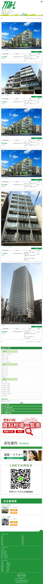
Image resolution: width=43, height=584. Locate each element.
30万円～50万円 (6, 389)
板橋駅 (8, 562)
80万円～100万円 (6, 393)
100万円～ (5, 395)
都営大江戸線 (3, 553)
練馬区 (23, 539)
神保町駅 (8, 566)
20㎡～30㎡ (5, 366)
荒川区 (2, 541)
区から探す (7, 404)
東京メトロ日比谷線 (4, 554)
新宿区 (2, 538)
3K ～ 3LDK (5, 359)
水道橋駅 (2, 566)
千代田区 (23, 540)
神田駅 (8, 567)
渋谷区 (23, 541)
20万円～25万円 (6, 385)
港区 (22, 538)
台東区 (2, 539)
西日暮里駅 (8, 564)
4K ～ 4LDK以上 (6, 361)
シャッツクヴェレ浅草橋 (6, 247)
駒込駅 (2, 567)
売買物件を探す (8, 412)
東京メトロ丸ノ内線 (4, 556)
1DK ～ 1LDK (6, 355)
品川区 (23, 544)
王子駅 (8, 565)
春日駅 (2, 565)
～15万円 (5, 381)
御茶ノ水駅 (8, 563)
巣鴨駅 (2, 562)
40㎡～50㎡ (5, 370)
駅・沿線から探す (9, 407)
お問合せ (36, 51)
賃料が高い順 (33, 18)
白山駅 (2, 564)
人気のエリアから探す (10, 410)
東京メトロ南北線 (4, 551)
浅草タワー (3, 325)
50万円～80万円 (6, 391)
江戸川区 (23, 543)
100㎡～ (4, 376)
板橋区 (2, 543)
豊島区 (2, 542)
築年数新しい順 (40, 18)
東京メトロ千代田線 (4, 557)
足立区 (23, 542)
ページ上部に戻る (38, 530)
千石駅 (2, 563)
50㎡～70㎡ (5, 372)
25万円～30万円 (6, 387)
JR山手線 (2, 549)
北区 (1, 540)
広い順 (36, 18)
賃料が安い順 (28, 18)
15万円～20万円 (6, 383)
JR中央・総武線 (3, 552)
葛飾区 (2, 544)
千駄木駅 (8, 568)
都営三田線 (3, 550)
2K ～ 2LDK (5, 357)
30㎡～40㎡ (5, 368)
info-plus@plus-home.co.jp (22, 582)
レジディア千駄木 (5, 50)
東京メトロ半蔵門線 (4, 555)
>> (23, 19)
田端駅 (2, 568)
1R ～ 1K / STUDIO (7, 353)
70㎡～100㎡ (5, 374)
